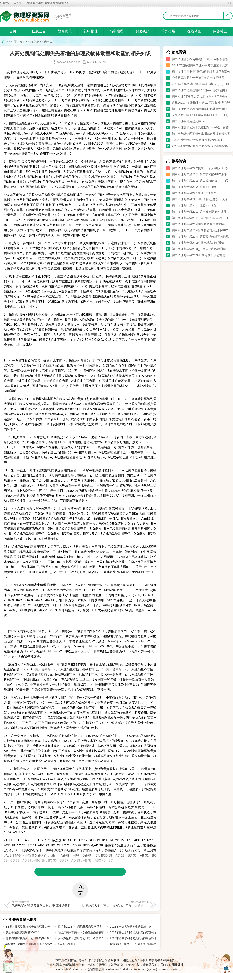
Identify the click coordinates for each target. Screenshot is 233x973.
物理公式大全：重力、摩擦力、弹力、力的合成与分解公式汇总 (125, 904)
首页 (12, 31)
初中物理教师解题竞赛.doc (189, 121)
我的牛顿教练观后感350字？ (23, 932)
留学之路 (19, 128)
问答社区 (220, 31)
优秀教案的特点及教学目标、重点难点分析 (45, 904)
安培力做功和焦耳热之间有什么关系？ (81, 938)
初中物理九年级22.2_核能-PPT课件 (195, 186)
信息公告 (39, 31)
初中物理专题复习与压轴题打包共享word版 (200, 108)
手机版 (226, 3)
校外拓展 (168, 31)
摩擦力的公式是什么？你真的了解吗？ (133, 944)
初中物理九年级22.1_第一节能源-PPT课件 (199, 211)
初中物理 (91, 31)
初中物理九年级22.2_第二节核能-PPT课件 (199, 174)
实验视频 (142, 31)
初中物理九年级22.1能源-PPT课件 (194, 193)
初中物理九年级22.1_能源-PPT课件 (195, 205)
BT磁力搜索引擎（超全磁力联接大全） (29, 926)
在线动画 (194, 31)
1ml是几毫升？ (67, 944)
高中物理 (116, 31)
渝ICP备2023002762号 (162, 969)
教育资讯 (65, 31)
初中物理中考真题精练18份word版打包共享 (200, 90)
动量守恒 (91, 334)
